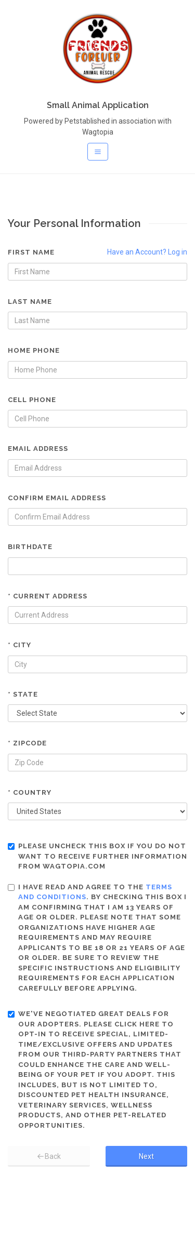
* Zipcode (27, 743)
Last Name (30, 301)
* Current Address (47, 596)
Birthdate (30, 547)
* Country (29, 792)
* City (19, 645)
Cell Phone (32, 400)
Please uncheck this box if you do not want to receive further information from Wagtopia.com (97, 856)
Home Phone (34, 350)
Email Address (38, 448)
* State (23, 694)
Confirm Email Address (57, 498)
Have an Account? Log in (147, 252)
